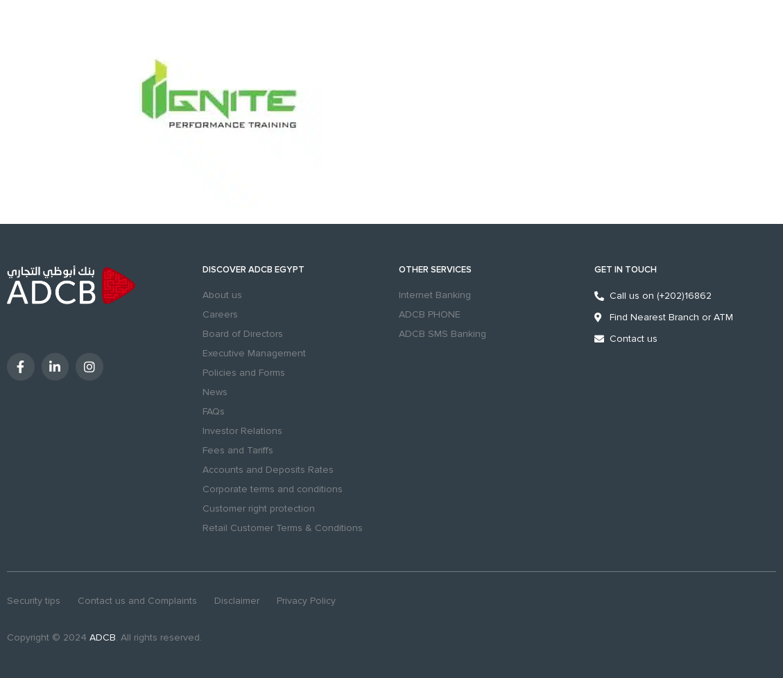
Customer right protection (259, 508)
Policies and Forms (244, 373)
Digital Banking (705, 52)
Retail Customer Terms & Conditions (283, 528)
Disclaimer (236, 601)
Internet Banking (435, 295)
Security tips (33, 601)
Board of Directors (243, 334)
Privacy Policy (306, 601)
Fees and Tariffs (238, 450)
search (520, 52)
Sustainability (182, 9)
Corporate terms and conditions (273, 489)
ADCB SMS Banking (442, 334)
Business (72, 9)
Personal (24, 9)
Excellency (123, 9)
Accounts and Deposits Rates (268, 470)
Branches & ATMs (561, 52)
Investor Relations (242, 431)
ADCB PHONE (430, 314)
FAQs (214, 411)
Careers (220, 314)
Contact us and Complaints (137, 601)
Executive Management (254, 353)
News (215, 392)
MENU (17, 61)
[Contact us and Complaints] (599, 52)
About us (222, 295)
